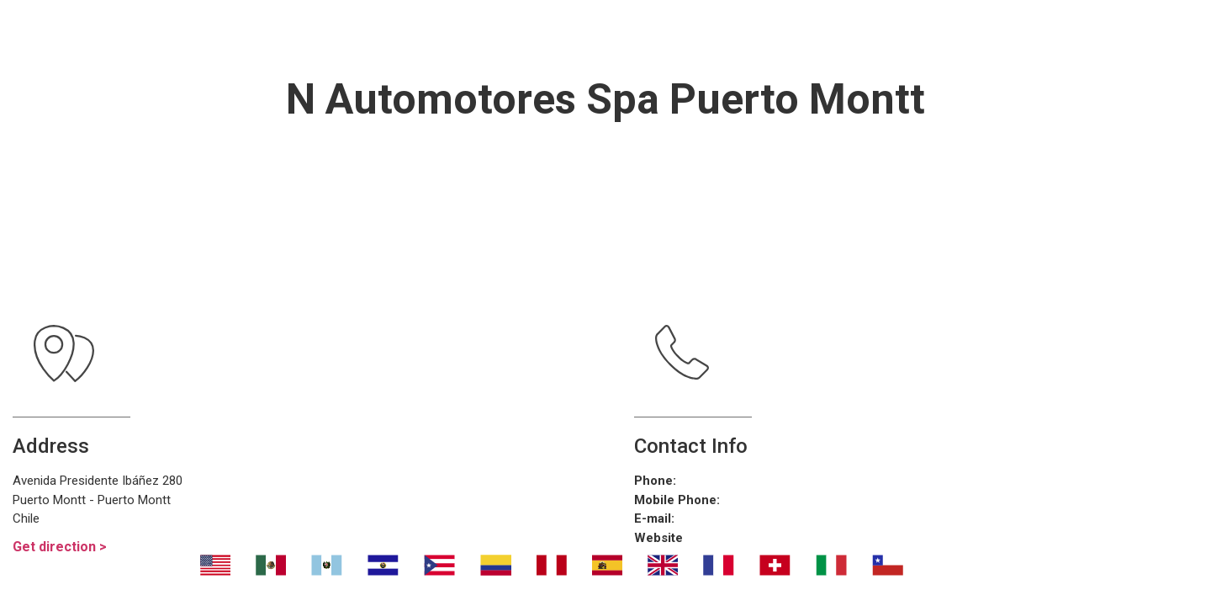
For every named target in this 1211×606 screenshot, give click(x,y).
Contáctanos (916, 34)
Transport (440, 34)
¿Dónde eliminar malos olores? (671, 34)
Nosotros (315, 34)
